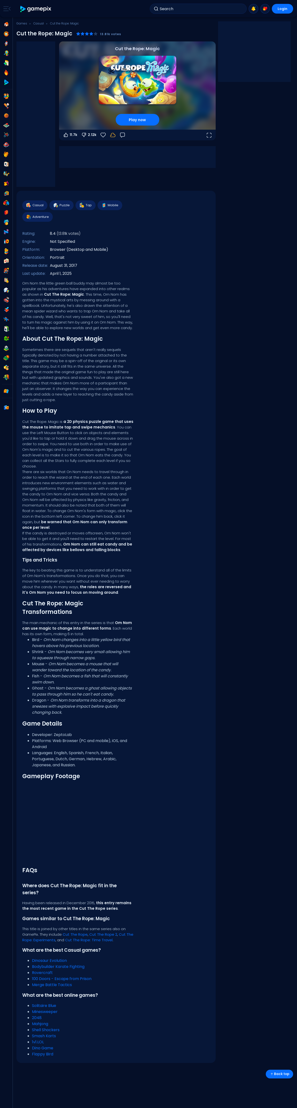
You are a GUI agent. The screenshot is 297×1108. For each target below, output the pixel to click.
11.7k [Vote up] (70, 135)
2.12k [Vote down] (88, 135)
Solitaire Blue (44, 1005)
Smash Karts (44, 1036)
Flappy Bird (42, 1054)
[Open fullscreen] (209, 135)
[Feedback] (122, 135)
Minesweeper (45, 1011)
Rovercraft (42, 972)
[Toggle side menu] (6, 9)
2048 (37, 1018)
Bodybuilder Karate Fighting (58, 966)
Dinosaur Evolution (49, 960)
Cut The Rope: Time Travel (89, 939)
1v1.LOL (38, 1042)
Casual (38, 23)
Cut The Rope (75, 934)
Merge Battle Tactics (52, 985)
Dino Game (42, 1048)
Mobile (109, 205)
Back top (279, 1074)
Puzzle (61, 205)
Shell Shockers (46, 1030)
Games (21, 23)
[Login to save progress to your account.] (113, 135)
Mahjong (40, 1024)
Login (282, 8)
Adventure (37, 217)
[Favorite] (103, 135)
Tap (85, 205)
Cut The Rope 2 (103, 934)
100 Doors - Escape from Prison (61, 978)
